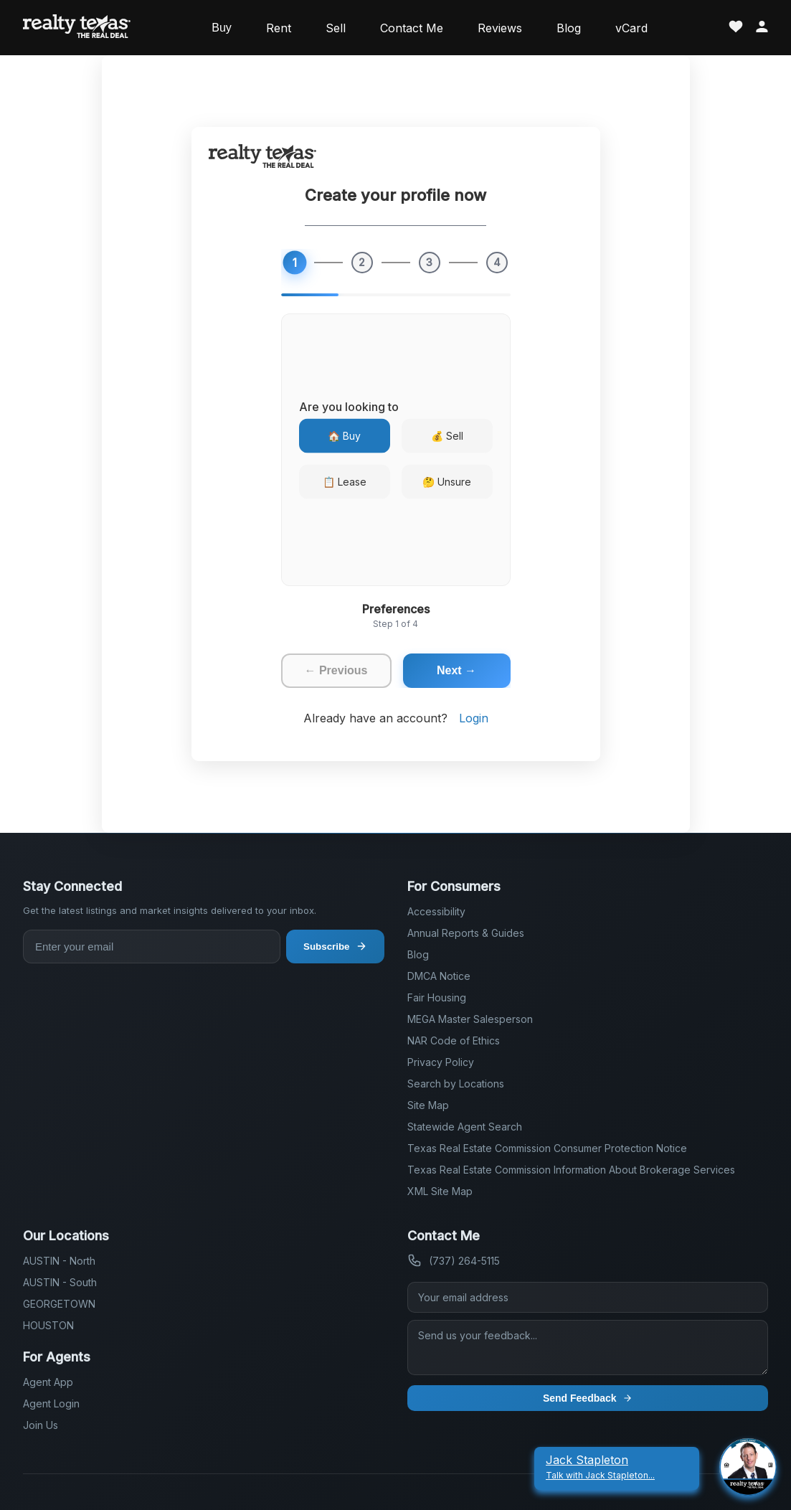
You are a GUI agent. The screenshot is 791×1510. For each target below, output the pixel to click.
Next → (456, 670)
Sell (336, 28)
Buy (222, 28)
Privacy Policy (440, 1062)
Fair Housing (436, 997)
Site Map (428, 1105)
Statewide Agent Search (464, 1126)
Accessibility (436, 911)
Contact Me (411, 28)
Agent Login (51, 1403)
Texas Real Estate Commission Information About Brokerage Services (571, 1170)
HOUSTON (48, 1325)
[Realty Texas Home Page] (77, 27)
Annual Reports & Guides (465, 933)
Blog (568, 28)
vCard (631, 28)
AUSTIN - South (60, 1282)
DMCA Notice (438, 976)
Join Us (40, 1425)
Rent (278, 28)
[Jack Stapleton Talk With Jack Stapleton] (617, 1467)
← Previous (335, 670)
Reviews (500, 28)
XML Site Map (440, 1191)
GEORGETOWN (59, 1304)
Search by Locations (455, 1083)
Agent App (48, 1382)
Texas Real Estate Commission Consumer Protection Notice (547, 1148)
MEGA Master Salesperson (470, 1019)
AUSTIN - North (59, 1261)
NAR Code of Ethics (453, 1040)
